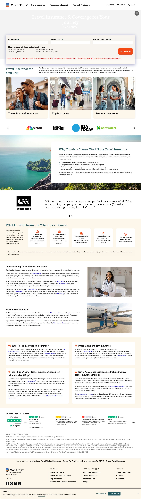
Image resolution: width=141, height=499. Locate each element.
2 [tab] (71, 216)
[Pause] (137, 13)
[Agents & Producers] (82, 5)
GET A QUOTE (125, 51)
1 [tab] (69, 216)
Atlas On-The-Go (50, 353)
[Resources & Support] (60, 5)
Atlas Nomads (23, 291)
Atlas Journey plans (59, 323)
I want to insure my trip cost (47, 52)
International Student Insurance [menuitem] (63, 482)
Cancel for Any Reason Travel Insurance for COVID (83, 461)
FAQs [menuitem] (85, 482)
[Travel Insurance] (39, 5)
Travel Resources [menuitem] (90, 475)
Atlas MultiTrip (32, 289)
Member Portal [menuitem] (89, 479)
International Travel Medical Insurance (45, 461)
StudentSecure (88, 351)
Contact (110, 5)
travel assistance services (118, 386)
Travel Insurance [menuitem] (57, 472)
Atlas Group (69, 294)
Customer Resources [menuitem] (91, 472)
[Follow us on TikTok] (19, 483)
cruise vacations (39, 321)
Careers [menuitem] (119, 475)
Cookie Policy (42, 496)
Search (131, 5)
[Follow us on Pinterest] (15, 483)
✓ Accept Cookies (114, 493)
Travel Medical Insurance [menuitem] (60, 475)
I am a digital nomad (16, 52)
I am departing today (44, 49)
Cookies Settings (101, 493)
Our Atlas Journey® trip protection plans (60, 313)
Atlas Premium (63, 284)
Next (133, 128)
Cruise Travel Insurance (115, 461)
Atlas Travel (61, 281)
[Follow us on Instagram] (11, 483)
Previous (7, 128)
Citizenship (12, 39)
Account (121, 5)
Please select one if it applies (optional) (23, 47)
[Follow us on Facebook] (7, 483)
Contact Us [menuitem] (120, 479)
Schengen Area (36, 274)
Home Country (56, 39)
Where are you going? (101, 39)
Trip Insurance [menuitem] (56, 479)
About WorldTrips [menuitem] (123, 472)
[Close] (138, 494)
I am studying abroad (16, 49)
